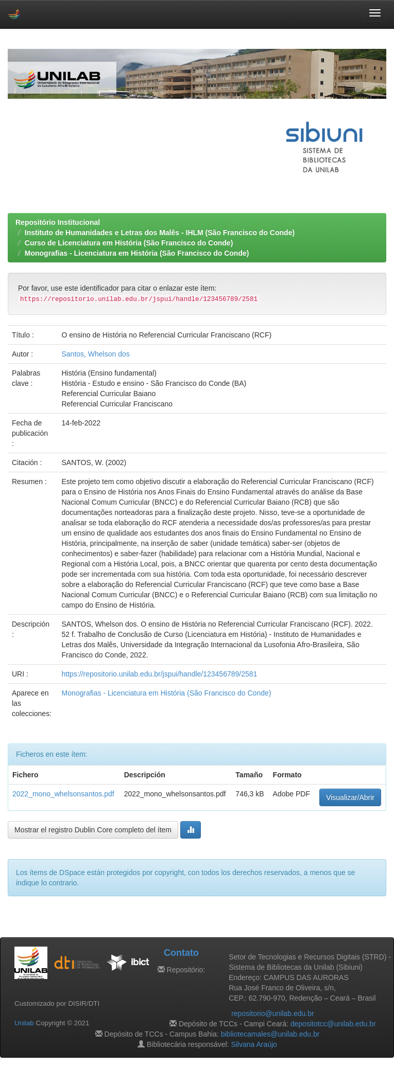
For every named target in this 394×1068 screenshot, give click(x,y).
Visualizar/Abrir (350, 797)
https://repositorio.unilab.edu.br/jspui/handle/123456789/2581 (159, 674)
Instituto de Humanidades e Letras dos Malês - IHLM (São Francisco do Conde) (160, 232)
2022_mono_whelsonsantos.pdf (63, 794)
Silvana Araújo (254, 1044)
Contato (181, 953)
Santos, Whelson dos (95, 354)
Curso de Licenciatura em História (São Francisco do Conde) (129, 243)
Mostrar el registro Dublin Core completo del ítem (93, 830)
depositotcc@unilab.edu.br (333, 1024)
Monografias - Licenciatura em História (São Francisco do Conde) (137, 253)
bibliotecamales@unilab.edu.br (270, 1034)
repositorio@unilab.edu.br (272, 1013)
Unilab (24, 1023)
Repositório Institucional (57, 222)
